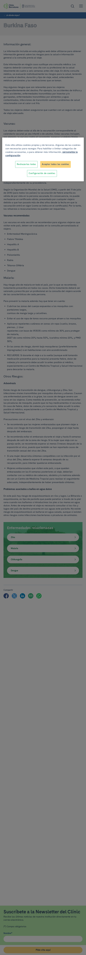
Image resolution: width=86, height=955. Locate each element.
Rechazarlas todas (26, 164)
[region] (43, 159)
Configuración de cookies (42, 173)
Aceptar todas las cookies (55, 164)
